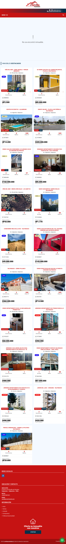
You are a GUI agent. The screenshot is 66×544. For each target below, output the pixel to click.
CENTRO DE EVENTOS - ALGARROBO (16, 109)
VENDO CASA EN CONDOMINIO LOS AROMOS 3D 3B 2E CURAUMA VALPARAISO (16, 149)
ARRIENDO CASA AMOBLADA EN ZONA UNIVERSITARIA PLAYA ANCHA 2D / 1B (16, 348)
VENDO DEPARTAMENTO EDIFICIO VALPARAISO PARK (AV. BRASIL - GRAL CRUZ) (50, 348)
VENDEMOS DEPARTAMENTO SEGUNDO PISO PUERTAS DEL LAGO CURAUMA (49, 149)
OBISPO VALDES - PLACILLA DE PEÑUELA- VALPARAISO (49, 110)
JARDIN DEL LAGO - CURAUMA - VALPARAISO (49, 388)
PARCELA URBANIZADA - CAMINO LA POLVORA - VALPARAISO (16, 428)
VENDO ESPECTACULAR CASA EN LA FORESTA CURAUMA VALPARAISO (49, 269)
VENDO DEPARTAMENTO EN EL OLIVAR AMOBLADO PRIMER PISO (16, 309)
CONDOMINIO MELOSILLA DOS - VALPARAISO (16, 228)
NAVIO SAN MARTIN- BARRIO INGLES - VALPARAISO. (49, 189)
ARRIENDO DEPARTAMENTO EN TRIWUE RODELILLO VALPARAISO (49, 309)
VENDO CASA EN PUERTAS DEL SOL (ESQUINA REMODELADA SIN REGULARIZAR (49, 229)
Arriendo (5, 511)
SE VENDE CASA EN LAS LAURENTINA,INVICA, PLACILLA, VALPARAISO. (49, 70)
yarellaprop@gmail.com (8, 499)
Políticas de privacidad (9, 516)
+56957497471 (57, 10)
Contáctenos (6, 513)
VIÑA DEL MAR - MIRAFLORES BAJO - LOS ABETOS (16, 189)
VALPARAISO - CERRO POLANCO (16, 268)
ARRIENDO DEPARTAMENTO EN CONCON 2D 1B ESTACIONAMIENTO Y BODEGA (16, 388)
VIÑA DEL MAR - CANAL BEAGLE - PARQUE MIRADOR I (16, 70)
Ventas (4, 509)
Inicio (4, 506)
